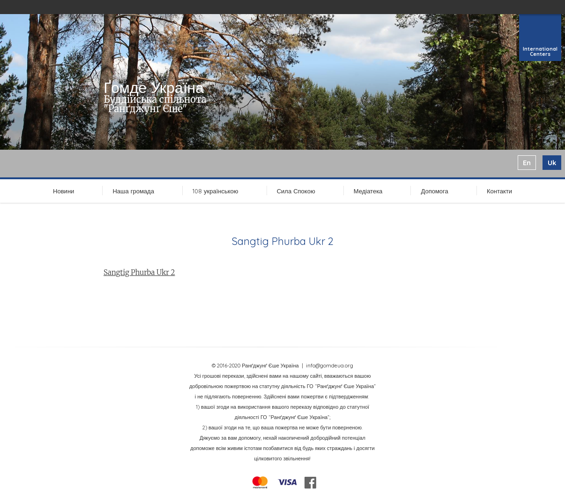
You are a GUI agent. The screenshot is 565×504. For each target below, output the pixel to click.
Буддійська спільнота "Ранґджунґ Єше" (155, 104)
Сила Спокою (296, 191)
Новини (63, 191)
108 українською (215, 191)
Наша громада (133, 191)
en (527, 162)
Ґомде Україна (154, 87)
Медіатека (368, 191)
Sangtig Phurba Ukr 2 (139, 272)
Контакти (499, 191)
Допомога (434, 191)
